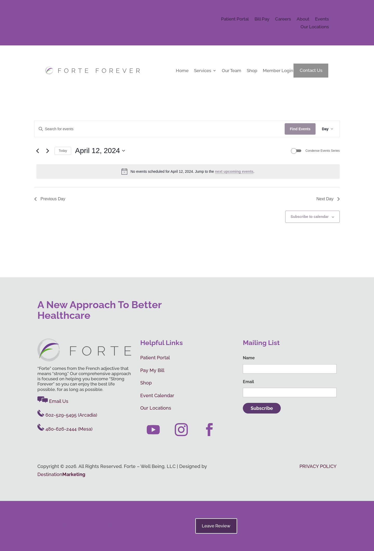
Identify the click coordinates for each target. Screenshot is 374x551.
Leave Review (216, 525)
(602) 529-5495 (103, 21)
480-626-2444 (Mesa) (64, 429)
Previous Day (49, 199)
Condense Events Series (322, 151)
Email (248, 381)
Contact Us (311, 70)
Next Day (328, 199)
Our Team (231, 71)
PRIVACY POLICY (318, 466)
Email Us (67, 17)
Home (182, 71)
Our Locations (314, 27)
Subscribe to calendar (310, 217)
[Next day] (47, 151)
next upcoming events (234, 171)
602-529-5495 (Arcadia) (67, 415)
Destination (61, 474)
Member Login (278, 71)
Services (202, 71)
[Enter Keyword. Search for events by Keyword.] (160, 129)
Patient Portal (235, 19)
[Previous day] (37, 151)
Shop (252, 71)
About (303, 19)
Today (63, 151)
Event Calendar (157, 395)
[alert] (188, 171)
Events (322, 19)
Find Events (300, 129)
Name (249, 357)
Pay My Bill (152, 370)
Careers (283, 19)
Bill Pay (262, 19)
